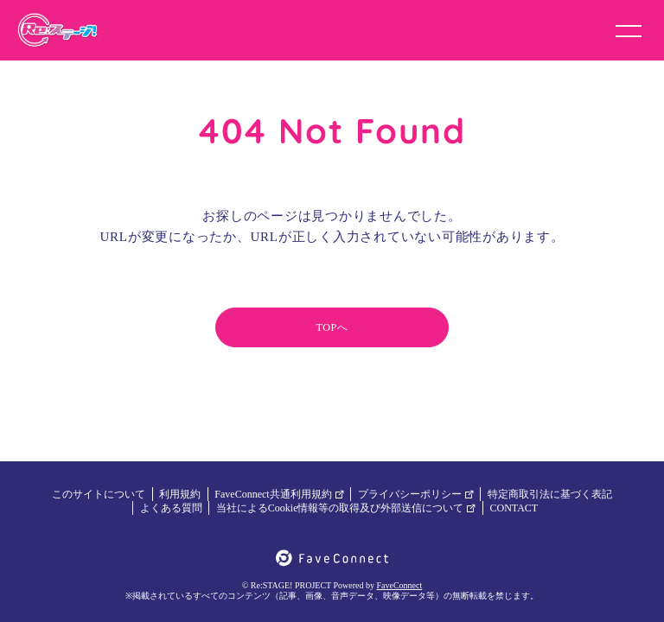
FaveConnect (400, 585)
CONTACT (513, 508)
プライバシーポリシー (416, 494)
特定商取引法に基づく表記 (550, 494)
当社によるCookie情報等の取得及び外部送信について (346, 508)
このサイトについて (98, 494)
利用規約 (180, 494)
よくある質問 (171, 508)
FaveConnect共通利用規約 (278, 494)
